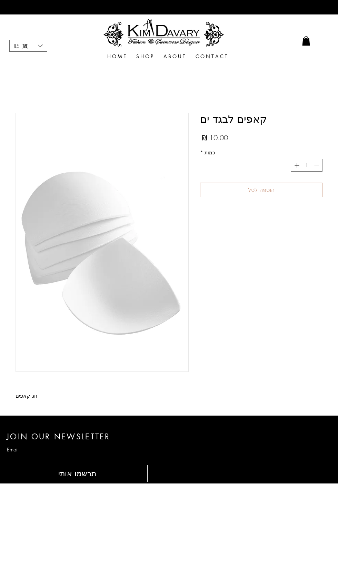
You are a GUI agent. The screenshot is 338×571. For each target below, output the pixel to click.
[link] (306, 40)
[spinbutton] (306, 165)
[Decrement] (317, 165)
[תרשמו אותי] (77, 473)
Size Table (248, 516)
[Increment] (296, 165)
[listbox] (28, 46)
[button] (28, 46)
